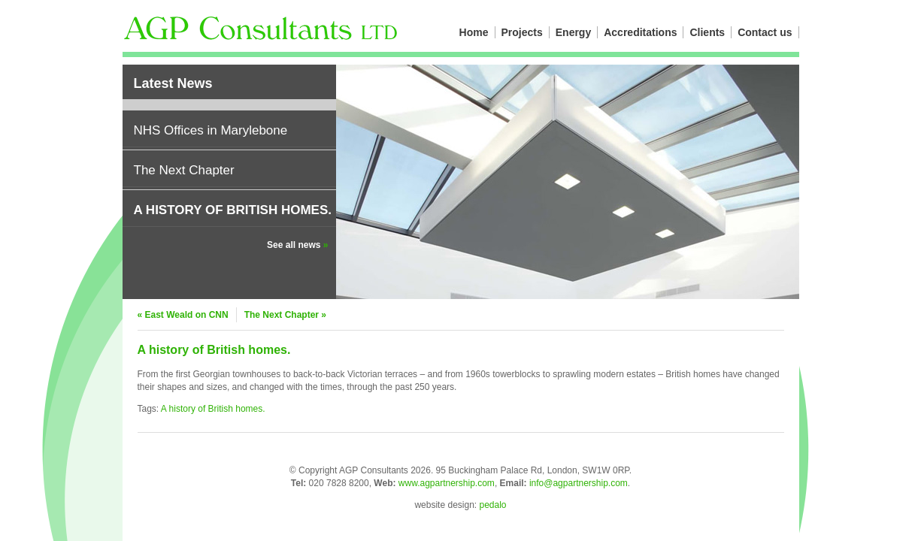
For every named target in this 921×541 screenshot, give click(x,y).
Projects (522, 32)
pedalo (493, 505)
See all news (297, 245)
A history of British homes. (233, 210)
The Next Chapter (184, 170)
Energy (573, 32)
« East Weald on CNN (183, 315)
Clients (707, 32)
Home (474, 32)
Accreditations (640, 32)
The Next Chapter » (285, 315)
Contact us (765, 32)
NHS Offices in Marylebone (211, 130)
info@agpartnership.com (578, 483)
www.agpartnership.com (446, 483)
